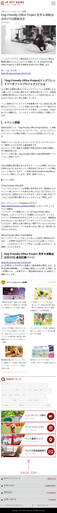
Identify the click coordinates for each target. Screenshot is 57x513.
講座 (14, 400)
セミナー (24, 385)
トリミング (6, 400)
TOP (3, 12)
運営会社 (30, 492)
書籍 (35, 390)
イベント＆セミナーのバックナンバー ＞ (16, 372)
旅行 (41, 390)
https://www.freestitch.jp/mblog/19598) (18, 206)
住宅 (29, 400)
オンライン (14, 385)
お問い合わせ (30, 499)
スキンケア (32, 395)
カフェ (14, 405)
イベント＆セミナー (13, 12)
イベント (42, 395)
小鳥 (29, 390)
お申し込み (30, 485)
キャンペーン (34, 385)
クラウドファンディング (35, 405)
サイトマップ (43, 505)
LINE (4, 395)
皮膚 (10, 395)
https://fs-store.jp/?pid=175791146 (16, 73)
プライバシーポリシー (14, 505)
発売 (24, 395)
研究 (35, 400)
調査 (48, 405)
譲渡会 (21, 405)
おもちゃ (6, 390)
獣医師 (17, 395)
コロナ (5, 385)
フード (44, 385)
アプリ (48, 390)
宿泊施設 (6, 405)
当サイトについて (30, 478)
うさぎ (23, 390)
